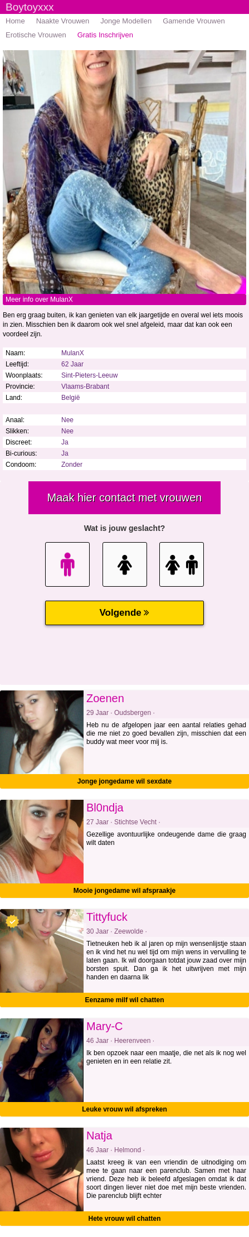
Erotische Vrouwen (36, 35)
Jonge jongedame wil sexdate (124, 781)
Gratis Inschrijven (105, 35)
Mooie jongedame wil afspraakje (124, 891)
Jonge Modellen (126, 21)
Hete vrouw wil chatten (124, 1218)
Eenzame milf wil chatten (124, 1000)
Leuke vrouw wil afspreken (124, 1109)
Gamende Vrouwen (194, 21)
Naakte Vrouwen (63, 21)
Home (15, 21)
